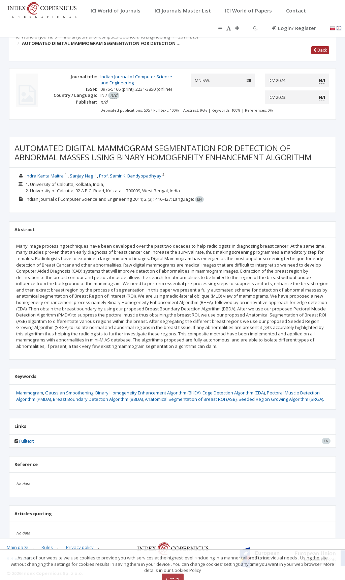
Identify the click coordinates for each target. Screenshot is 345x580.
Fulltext (26, 441)
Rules (47, 547)
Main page (17, 547)
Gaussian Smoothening (69, 393)
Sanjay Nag (82, 176)
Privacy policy (80, 547)
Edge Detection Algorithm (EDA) (233, 393)
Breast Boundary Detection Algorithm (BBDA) (98, 399)
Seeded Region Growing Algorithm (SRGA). (281, 399)
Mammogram (29, 393)
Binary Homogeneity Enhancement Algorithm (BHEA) (147, 393)
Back (320, 50)
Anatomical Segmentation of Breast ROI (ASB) (191, 399)
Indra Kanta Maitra (45, 176)
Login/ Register (294, 28)
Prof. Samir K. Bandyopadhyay (130, 176)
